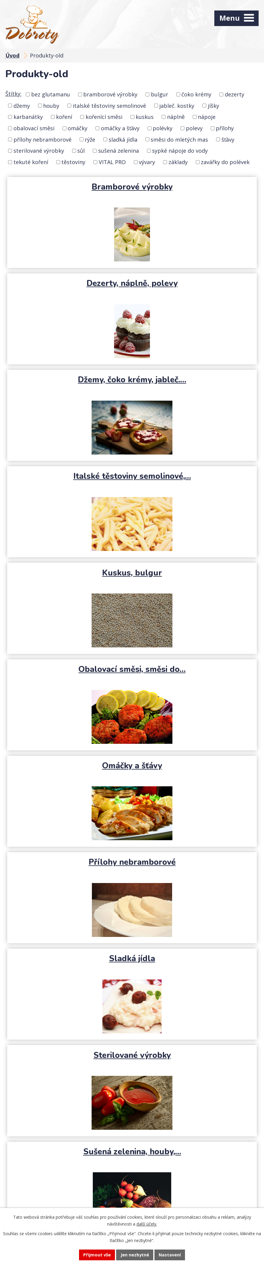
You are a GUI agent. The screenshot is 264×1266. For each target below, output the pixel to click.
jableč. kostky (176, 105)
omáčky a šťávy (120, 128)
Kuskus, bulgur (69, 379)
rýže (90, 139)
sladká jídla (123, 139)
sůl (81, 150)
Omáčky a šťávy (69, 476)
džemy (21, 105)
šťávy (227, 139)
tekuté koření (30, 162)
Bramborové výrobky (68, 186)
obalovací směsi (33, 128)
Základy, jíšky (195, 862)
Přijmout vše (96, 1255)
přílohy (225, 128)
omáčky (77, 128)
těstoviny (73, 162)
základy (178, 162)
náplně (176, 116)
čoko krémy (196, 94)
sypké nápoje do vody (180, 150)
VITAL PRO (112, 162)
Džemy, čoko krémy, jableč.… (69, 283)
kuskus (145, 116)
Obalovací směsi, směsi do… (195, 379)
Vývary (68, 862)
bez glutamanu (50, 94)
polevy (194, 128)
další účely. (146, 1223)
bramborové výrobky (110, 94)
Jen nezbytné (134, 1255)
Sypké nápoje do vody (195, 669)
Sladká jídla (69, 572)
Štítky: (13, 93)
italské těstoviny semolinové (109, 105)
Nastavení (170, 1255)
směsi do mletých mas (179, 139)
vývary (147, 162)
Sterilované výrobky (195, 572)
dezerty (234, 94)
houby (51, 105)
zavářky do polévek (225, 162)
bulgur (159, 94)
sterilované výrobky (38, 150)
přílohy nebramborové (42, 139)
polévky (162, 128)
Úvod (12, 55)
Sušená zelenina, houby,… (69, 669)
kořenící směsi (104, 116)
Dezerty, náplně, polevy (195, 186)
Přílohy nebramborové (195, 476)
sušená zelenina (118, 150)
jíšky (213, 105)
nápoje (207, 116)
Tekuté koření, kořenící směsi (69, 770)
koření (64, 116)
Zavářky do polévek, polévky (132, 958)
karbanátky (28, 116)
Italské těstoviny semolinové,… (195, 288)
